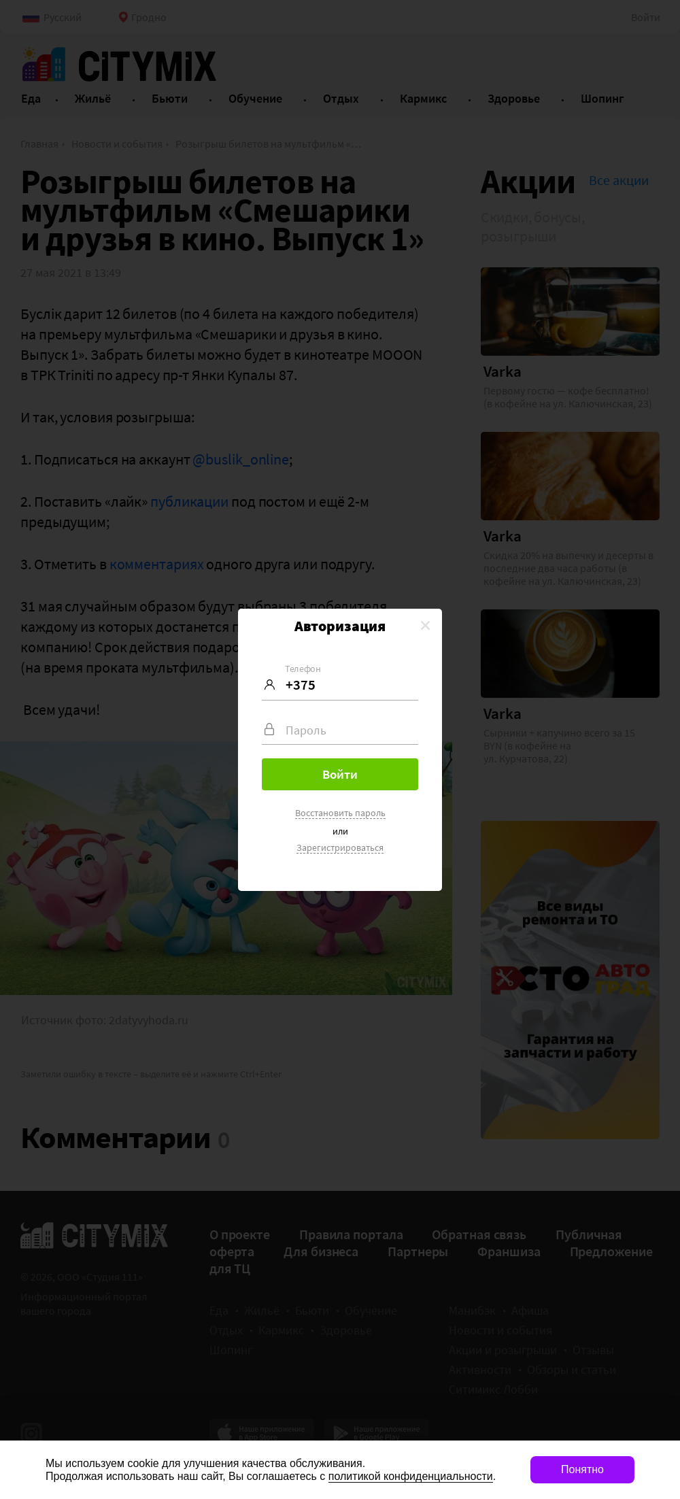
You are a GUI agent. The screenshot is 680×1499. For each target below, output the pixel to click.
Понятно (582, 1469)
